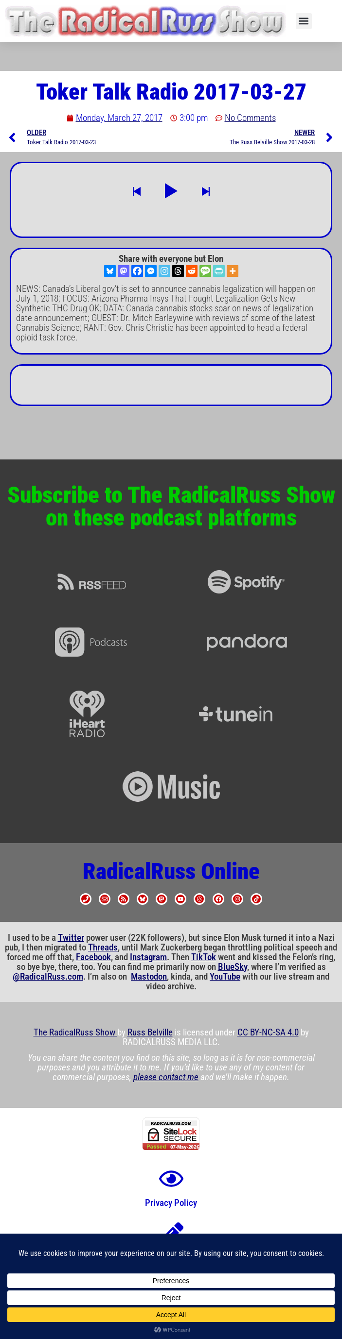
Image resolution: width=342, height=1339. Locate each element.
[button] (304, 21)
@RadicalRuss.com (48, 976)
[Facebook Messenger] (151, 271)
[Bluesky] (110, 271)
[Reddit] (192, 271)
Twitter (71, 937)
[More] (232, 271)
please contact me (165, 1077)
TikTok (203, 957)
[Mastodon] (123, 271)
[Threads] (178, 271)
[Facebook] (137, 271)
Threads (103, 947)
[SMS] (205, 271)
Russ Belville (150, 1032)
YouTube (225, 976)
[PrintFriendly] (219, 271)
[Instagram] (164, 271)
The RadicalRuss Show (75, 1032)
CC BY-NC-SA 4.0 (268, 1032)
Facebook (93, 957)
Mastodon (149, 976)
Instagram (148, 957)
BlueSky (232, 967)
